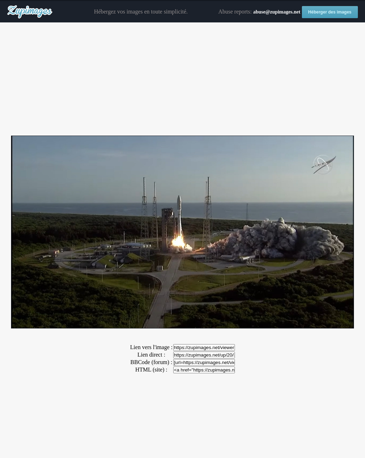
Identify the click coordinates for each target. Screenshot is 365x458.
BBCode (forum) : (151, 362)
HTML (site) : (151, 370)
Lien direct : (151, 355)
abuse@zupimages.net (276, 12)
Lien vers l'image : (151, 347)
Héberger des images (329, 12)
